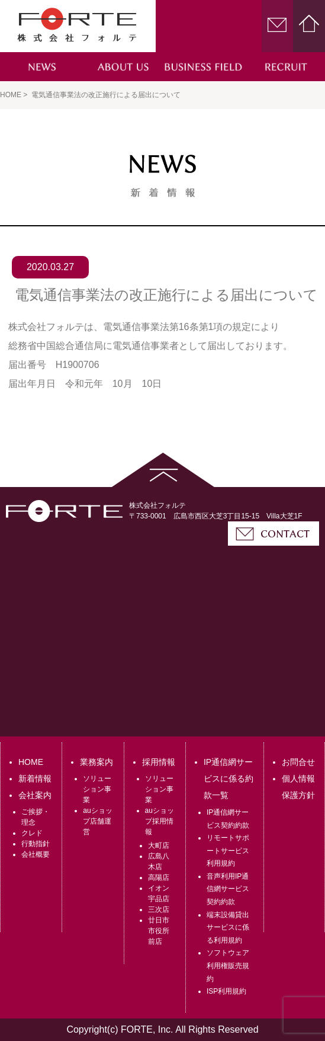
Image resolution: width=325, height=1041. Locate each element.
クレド (32, 833)
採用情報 (158, 762)
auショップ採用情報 (159, 821)
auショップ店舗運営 (97, 821)
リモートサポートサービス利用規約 (228, 850)
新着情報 (35, 778)
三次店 (158, 909)
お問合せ (298, 762)
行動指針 (35, 844)
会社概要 (35, 854)
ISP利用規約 (226, 991)
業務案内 (96, 762)
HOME (30, 762)
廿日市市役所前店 (158, 931)
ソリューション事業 (97, 789)
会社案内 (35, 795)
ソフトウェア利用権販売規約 (228, 965)
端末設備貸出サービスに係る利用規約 (228, 927)
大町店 (158, 845)
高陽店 (158, 877)
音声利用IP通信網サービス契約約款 (228, 889)
